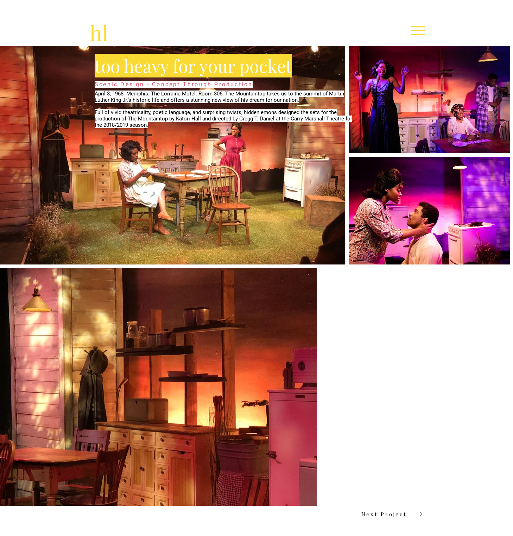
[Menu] (418, 30)
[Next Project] (392, 514)
